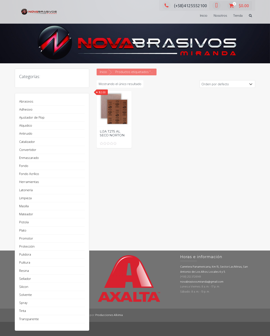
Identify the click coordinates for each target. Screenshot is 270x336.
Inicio (203, 16)
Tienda (238, 16)
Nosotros (220, 16)
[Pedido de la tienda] (227, 84)
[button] (250, 16)
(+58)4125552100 (184, 5)
